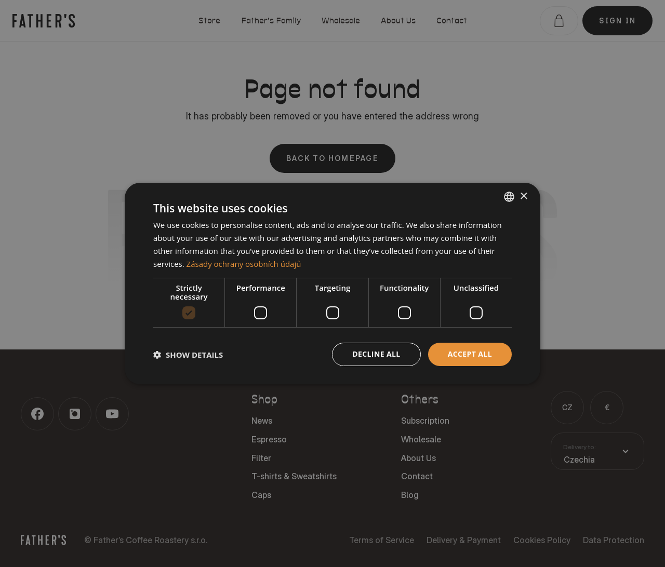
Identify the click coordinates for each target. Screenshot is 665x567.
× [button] (523, 196)
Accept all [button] (470, 354)
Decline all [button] (376, 354)
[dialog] (332, 283)
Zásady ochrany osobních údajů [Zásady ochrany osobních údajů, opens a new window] (244, 264)
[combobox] (509, 197)
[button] (188, 354)
